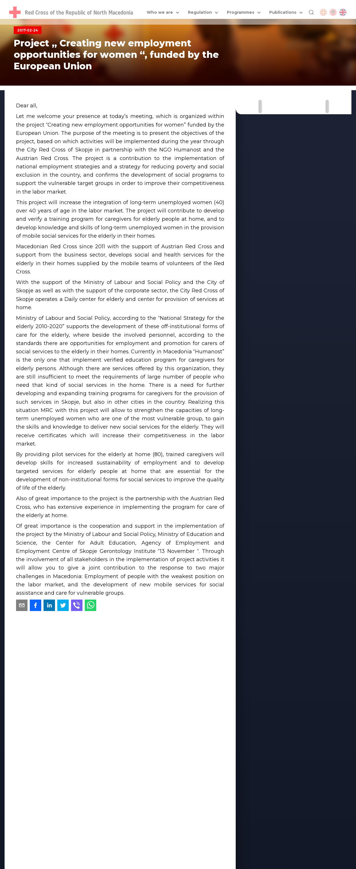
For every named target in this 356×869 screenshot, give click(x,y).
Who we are (160, 12)
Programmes (240, 12)
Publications (282, 12)
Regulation (200, 12)
